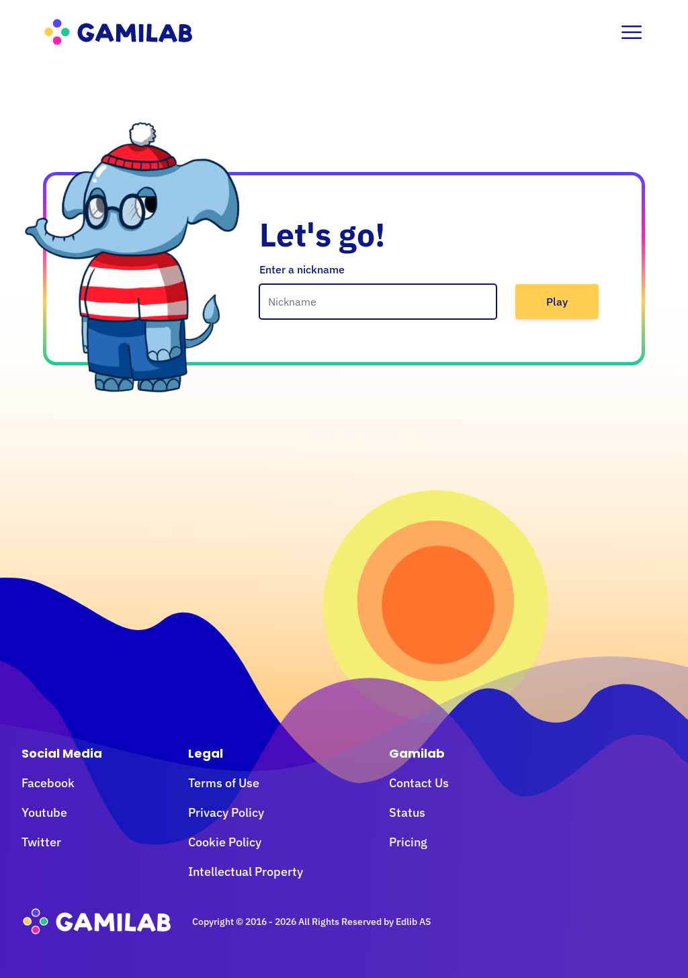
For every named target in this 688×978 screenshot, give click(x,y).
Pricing (408, 842)
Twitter (41, 842)
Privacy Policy (226, 812)
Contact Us (419, 783)
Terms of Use (223, 783)
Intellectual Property (245, 871)
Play (557, 301)
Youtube (44, 812)
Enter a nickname (302, 269)
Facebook (48, 783)
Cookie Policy (224, 842)
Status (407, 812)
